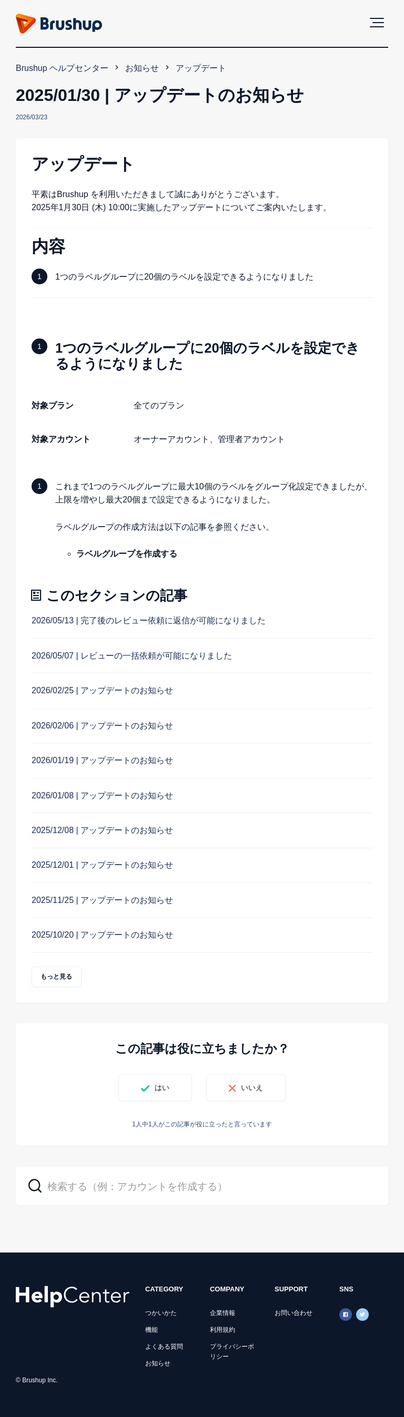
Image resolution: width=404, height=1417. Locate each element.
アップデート (201, 68)
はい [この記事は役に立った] (162, 1087)
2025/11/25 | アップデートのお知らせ (102, 900)
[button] (377, 23)
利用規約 (222, 1329)
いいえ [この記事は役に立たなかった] (252, 1087)
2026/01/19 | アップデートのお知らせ (102, 760)
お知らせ (142, 68)
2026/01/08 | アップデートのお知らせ (102, 795)
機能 (151, 1329)
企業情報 (222, 1313)
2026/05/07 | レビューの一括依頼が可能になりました (132, 655)
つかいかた (161, 1313)
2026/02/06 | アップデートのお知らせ (102, 725)
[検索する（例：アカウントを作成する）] (202, 1186)
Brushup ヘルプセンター (62, 68)
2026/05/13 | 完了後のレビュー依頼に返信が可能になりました (149, 620)
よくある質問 (164, 1346)
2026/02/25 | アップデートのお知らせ (102, 690)
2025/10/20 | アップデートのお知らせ (102, 934)
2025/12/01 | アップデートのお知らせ (102, 864)
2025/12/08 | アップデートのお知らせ (102, 830)
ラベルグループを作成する (126, 553)
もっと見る (57, 976)
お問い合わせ (293, 1313)
